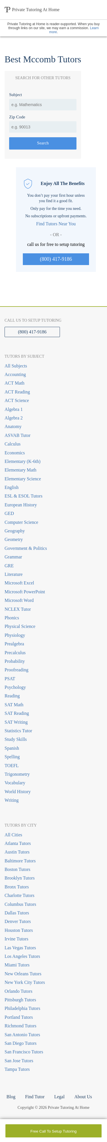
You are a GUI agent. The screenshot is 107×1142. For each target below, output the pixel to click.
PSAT (10, 678)
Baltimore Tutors (20, 860)
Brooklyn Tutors (20, 878)
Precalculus (15, 652)
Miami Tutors (17, 964)
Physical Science (20, 626)
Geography (15, 530)
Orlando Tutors (18, 991)
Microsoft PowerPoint (25, 591)
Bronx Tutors (17, 886)
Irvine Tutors (16, 938)
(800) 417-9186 (56, 259)
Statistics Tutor (18, 730)
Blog (11, 1096)
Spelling (12, 756)
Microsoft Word (19, 600)
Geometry (14, 539)
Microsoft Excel (19, 582)
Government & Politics (26, 548)
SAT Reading (17, 713)
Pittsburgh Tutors (20, 999)
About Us (83, 1096)
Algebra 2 (14, 417)
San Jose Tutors (19, 1060)
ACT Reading (17, 391)
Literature (14, 574)
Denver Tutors (18, 921)
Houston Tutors (19, 930)
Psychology (15, 687)
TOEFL (12, 765)
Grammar (13, 556)
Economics (15, 452)
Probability (15, 661)
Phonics (12, 617)
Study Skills (16, 739)
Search (43, 143)
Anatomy (13, 426)
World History (18, 791)
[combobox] (42, 104)
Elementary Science (23, 478)
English (12, 487)
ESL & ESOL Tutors (24, 496)
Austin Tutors (17, 851)
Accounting (15, 374)
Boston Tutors (17, 869)
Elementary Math (21, 469)
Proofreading (17, 669)
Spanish (12, 748)
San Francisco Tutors (24, 1051)
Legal (59, 1096)
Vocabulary (15, 782)
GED (9, 513)
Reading (12, 695)
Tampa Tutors (17, 1069)
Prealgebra (14, 643)
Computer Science (21, 522)
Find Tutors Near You (56, 223)
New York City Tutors (25, 982)
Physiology (15, 635)
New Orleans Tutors (23, 973)
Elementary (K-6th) (23, 461)
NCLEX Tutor (18, 609)
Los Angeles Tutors (22, 956)
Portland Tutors (19, 1017)
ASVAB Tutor (18, 435)
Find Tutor (35, 1096)
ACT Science (17, 400)
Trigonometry (17, 774)
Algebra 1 (14, 409)
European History (21, 504)
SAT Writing (16, 722)
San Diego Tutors (21, 1043)
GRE (9, 565)
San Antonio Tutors (22, 1034)
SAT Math (14, 704)
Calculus (13, 443)
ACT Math (14, 383)
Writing (12, 800)
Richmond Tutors (21, 1025)
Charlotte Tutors (19, 895)
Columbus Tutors (20, 904)
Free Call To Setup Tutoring (53, 1131)
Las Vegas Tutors (20, 947)
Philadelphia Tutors (22, 1008)
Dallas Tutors (17, 912)
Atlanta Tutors (18, 843)
